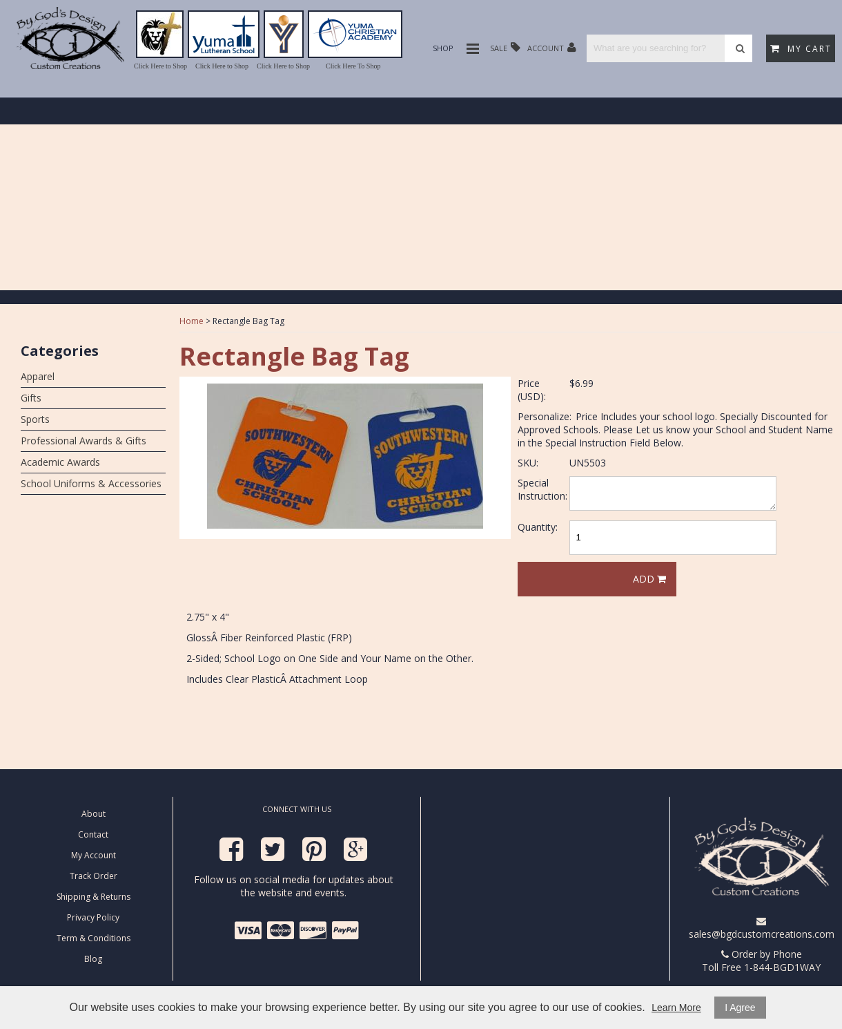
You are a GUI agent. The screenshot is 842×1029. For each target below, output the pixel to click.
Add (649, 578)
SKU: (528, 462)
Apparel (38, 376)
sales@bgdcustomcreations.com (761, 928)
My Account (93, 855)
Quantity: (538, 527)
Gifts (31, 397)
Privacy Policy (93, 917)
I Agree (740, 1007)
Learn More (676, 1007)
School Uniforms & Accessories (91, 483)
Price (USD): (532, 390)
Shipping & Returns (93, 897)
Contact (93, 834)
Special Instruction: (542, 489)
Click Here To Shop (353, 66)
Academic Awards (60, 462)
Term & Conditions (93, 938)
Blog (93, 959)
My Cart (801, 49)
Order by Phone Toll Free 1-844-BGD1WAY (761, 960)
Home (191, 321)
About (93, 814)
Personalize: (544, 416)
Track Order (93, 876)
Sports (35, 419)
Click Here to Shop (160, 66)
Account (551, 47)
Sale (505, 47)
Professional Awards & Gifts (83, 440)
